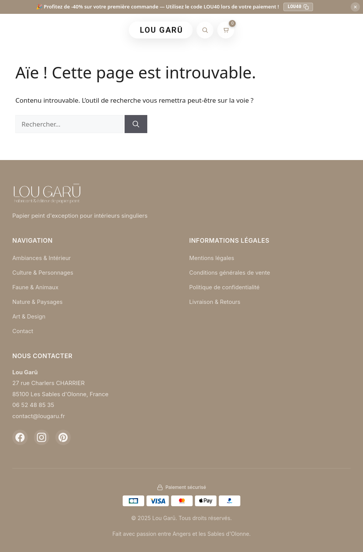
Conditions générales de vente (230, 272)
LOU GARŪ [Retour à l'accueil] (161, 30)
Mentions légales (212, 258)
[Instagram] (41, 436)
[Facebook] (20, 436)
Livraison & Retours (215, 301)
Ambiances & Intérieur (42, 258)
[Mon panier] (225, 30)
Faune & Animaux (36, 286)
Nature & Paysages (38, 301)
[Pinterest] (63, 436)
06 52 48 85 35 (33, 403)
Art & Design (29, 315)
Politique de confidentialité (225, 286)
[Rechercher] (204, 30)
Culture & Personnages (43, 272)
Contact (23, 330)
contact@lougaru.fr (38, 415)
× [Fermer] (355, 7)
